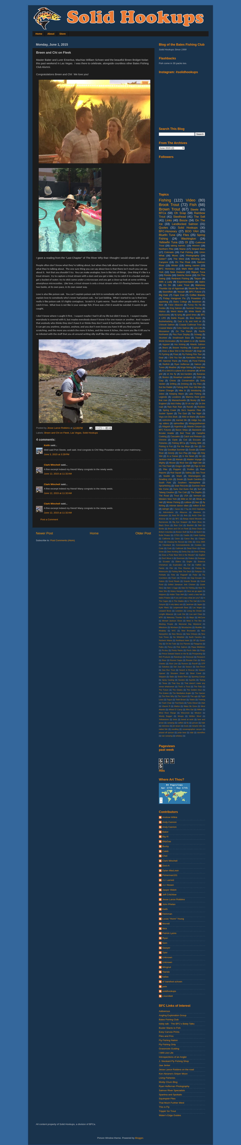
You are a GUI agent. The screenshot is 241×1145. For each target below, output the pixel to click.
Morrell (166, 923)
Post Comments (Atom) (62, 540)
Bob (200, 525)
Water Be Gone (190, 706)
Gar (196, 446)
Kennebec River (194, 357)
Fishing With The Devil (181, 571)
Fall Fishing (186, 252)
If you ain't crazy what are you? (187, 598)
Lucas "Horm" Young (173, 918)
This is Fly (164, 1107)
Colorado (169, 252)
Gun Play (183, 453)
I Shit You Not (175, 357)
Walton (177, 706)
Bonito (161, 529)
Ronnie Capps (176, 660)
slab (191, 732)
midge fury (196, 420)
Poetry (185, 361)
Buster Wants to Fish (170, 1028)
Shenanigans (194, 476)
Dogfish (202, 555)
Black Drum (164, 525)
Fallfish (198, 565)
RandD (190, 407)
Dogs (199, 351)
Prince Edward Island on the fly (175, 654)
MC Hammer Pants (168, 361)
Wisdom (198, 713)
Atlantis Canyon (194, 426)
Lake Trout (183, 285)
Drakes (191, 558)
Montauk (174, 627)
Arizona (162, 519)
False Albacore (175, 305)
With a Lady (165, 282)
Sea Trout (200, 473)
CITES (176, 535)
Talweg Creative (166, 492)
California (166, 539)
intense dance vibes (179, 505)
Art (170, 519)
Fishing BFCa (178, 443)
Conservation (188, 380)
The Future (163, 690)
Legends (163, 397)
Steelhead (179, 216)
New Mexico (177, 634)
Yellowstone (164, 719)
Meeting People (166, 624)
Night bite (197, 463)
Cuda (161, 548)
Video (190, 200)
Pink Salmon (181, 647)
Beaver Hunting (179, 347)
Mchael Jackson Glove (172, 621)
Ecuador (166, 561)
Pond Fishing (198, 361)
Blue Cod (178, 525)
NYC (174, 631)
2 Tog (186, 509)
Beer (161, 305)
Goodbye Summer (176, 450)
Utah (203, 703)
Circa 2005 (200, 542)
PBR (188, 466)
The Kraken (164, 693)
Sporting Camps (198, 677)
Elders (178, 561)
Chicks (173, 380)
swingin (165, 509)
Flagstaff (183, 575)
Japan (199, 604)
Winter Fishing (173, 502)
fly (188, 723)
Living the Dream (194, 611)
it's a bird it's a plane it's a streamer (178, 370)
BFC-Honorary (168, 231)
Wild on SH (186, 499)
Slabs (171, 677)
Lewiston (179, 611)
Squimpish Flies (167, 1098)
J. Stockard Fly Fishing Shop (174, 1061)
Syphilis (192, 680)
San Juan (177, 667)
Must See (184, 463)
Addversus (164, 1011)
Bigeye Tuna (198, 272)
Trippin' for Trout (167, 1111)
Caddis (186, 535)
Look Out (181, 614)
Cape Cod (178, 295)
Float (175, 354)
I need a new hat (194, 594)
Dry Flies (197, 384)
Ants (186, 515)
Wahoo (162, 311)
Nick (164, 928)
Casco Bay (189, 539)
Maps (191, 617)
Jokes (161, 394)
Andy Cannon (169, 822)
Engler (189, 561)
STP (203, 664)
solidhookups (169, 991)
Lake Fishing (195, 394)
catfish (180, 723)
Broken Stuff (181, 532)
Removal (190, 657)
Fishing (165, 200)
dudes (202, 417)
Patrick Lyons (169, 933)
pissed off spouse (166, 732)
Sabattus (166, 667)
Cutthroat (179, 548)
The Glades (177, 690)
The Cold (182, 492)
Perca (170, 647)
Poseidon (196, 298)
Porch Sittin (191, 650)
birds (175, 719)
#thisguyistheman (197, 423)
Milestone (163, 627)
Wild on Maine (188, 417)
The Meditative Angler (181, 693)
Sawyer (166, 948)
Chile (190, 542)
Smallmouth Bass (181, 338)
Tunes (162, 367)
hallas (165, 976)
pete (164, 986)
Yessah (181, 291)
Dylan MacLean (170, 870)
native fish (163, 729)
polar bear (182, 732)
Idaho (202, 282)
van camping (167, 736)
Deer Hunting (172, 552)
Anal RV (175, 515)
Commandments (183, 545)
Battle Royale (177, 318)
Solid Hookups (90, 432)
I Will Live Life (166, 1052)
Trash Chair (166, 703)
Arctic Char (197, 515)
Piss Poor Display (181, 334)
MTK (161, 617)
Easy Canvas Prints (169, 1032)
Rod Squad (175, 473)
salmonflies (179, 423)
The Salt (199, 216)
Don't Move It (167, 558)
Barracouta (163, 522)
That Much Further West (171, 1102)
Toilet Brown (181, 700)
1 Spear (176, 509)
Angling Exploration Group (172, 1015)
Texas (164, 683)
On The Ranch (184, 331)
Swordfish (168, 291)
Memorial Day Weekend (190, 624)
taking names (192, 265)
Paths (161, 647)
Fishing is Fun (166, 446)
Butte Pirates (164, 535)
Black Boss (197, 522)
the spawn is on (187, 341)
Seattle (166, 476)
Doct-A (166, 865)
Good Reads (174, 581)
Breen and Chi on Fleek (56, 432)
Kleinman (167, 914)
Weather (173, 367)
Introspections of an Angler (173, 1057)
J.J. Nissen (168, 885)
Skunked (163, 338)
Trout (176, 495)
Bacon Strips (182, 430)
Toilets (192, 700)
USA (186, 495)
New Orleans (191, 634)
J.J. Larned (168, 880)
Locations (176, 397)
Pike (165, 469)
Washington (188, 238)
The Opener (200, 693)
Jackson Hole (165, 459)
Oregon (178, 466)
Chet (164, 856)
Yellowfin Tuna (168, 242)
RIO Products (164, 657)
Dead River (192, 548)
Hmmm (196, 245)
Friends (183, 578)
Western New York (168, 499)
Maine (182, 249)
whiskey (179, 736)
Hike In (182, 390)
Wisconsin (185, 713)
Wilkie (199, 709)
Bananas (201, 374)
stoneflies (201, 732)
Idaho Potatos (165, 598)
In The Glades (178, 601)
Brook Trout (169, 204)
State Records (181, 486)
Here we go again (194, 591)
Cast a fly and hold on (189, 321)
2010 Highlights (198, 509)
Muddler (198, 627)
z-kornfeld (167, 996)
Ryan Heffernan (182, 364)
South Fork (165, 482)
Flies (186, 234)
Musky (193, 400)
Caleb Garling (199, 535)
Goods (192, 450)
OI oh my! (190, 403)
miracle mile (197, 726)
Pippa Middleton (198, 647)
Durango (201, 558)
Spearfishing (165, 486)
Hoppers (162, 594)
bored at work (187, 719)
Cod (185, 440)
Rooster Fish (191, 660)
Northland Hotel (182, 640)
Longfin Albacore (166, 614)
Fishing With (196, 443)
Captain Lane (198, 347)
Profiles (190, 469)
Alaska (202, 341)
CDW (199, 377)
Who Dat (189, 709)
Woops (180, 716)
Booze (183, 220)
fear (197, 502)
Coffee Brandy (197, 295)
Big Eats (163, 295)
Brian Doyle (197, 529)
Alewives (197, 512)
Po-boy (165, 650)
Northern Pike (166, 249)
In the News (188, 456)
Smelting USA (165, 479)
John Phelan (168, 904)
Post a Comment (49, 519)
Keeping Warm (176, 394)
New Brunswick (189, 631)
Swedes (181, 680)
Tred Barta (179, 703)
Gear (161, 357)
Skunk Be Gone (196, 288)
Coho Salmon (183, 328)
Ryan (165, 938)
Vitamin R (166, 706)
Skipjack (162, 677)
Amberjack (163, 515)
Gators (161, 581)
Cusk (169, 548)
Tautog (202, 680)
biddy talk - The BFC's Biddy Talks (176, 1023)
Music (175, 255)
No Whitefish (178, 637)
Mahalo (179, 459)
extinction (166, 420)
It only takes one (176, 604)
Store (62, 33)
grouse (195, 723)
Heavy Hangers (177, 591)
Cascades (175, 436)
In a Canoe (172, 456)
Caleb (165, 851)
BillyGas (166, 841)
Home (39, 33)
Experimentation (185, 282)
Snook (180, 479)
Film (171, 568)
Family (161, 568)
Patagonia (198, 644)
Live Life (198, 328)
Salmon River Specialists (172, 1090)
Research (201, 657)
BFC (177, 519)
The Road (164, 495)
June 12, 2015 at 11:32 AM (58, 473)
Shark (179, 476)
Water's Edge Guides (170, 1115)
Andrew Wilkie (169, 817)
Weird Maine (177, 311)
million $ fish (199, 505)
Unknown (167, 957)
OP (194, 640)
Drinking (185, 384)
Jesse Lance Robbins (173, 899)
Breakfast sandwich (182, 377)
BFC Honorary (167, 268)
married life (181, 420)
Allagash (166, 426)
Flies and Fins (166, 1036)
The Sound (182, 696)
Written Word (195, 716)
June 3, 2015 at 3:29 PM (56, 454)
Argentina (178, 426)
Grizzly (171, 453)
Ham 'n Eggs (172, 588)
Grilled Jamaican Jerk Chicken (181, 584)
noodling (175, 729)
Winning (195, 259)
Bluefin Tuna (167, 234)
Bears (165, 347)
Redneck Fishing (180, 278)
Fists (173, 575)
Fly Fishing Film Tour (192, 354)
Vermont (197, 495)
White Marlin (195, 311)
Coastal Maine (166, 328)
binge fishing (186, 367)
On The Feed (165, 466)
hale (203, 723)
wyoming (163, 301)
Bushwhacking (165, 321)
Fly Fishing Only (167, 1044)
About (50, 33)
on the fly (171, 374)
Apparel (166, 344)
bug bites (200, 367)
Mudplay (162, 631)
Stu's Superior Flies (191, 410)
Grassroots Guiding (169, 1048)
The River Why (168, 696)
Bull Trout (185, 433)
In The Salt (192, 601)
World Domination (167, 341)
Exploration (177, 565)
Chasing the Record (175, 542)
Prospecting (197, 654)
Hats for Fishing (188, 588)
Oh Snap (180, 213)
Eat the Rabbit (165, 387)
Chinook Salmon (167, 325)
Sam (164, 943)
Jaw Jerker (164, 1065)
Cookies (198, 545)
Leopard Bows (165, 611)
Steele (194, 209)
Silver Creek (195, 673)
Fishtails (162, 575)
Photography (192, 255)
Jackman (190, 604)
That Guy (176, 683)
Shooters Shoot (177, 673)
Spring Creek (169, 410)
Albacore (183, 512)
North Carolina (195, 637)
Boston (165, 377)
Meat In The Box (194, 621)
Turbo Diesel (192, 703)
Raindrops (178, 657)
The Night (196, 413)
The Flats (198, 687)
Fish (193, 204)
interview (165, 726)
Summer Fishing (194, 308)
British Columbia (166, 532)
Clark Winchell (52, 465)
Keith (47, 445)
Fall (188, 565)
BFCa (162, 213)
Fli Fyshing (164, 354)
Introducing (196, 390)
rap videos (164, 423)
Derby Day (186, 552)
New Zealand (177, 272)
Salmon (197, 364)
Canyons (163, 262)
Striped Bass (198, 249)
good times (191, 315)
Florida (167, 275)
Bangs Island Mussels (192, 519)
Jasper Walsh (169, 890)
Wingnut (166, 967)
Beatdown (196, 302)
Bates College (180, 302)
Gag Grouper (196, 578)
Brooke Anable (166, 433)
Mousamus (164, 331)
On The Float (182, 262)
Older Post (143, 533)
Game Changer (166, 390)
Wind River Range (167, 713)
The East (182, 413)
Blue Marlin (195, 318)
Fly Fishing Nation (168, 1040)
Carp (161, 380)
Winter (174, 265)
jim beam (176, 726)
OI (186, 242)
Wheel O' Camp (175, 709)
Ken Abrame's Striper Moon (173, 1073)
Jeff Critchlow (169, 894)
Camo (177, 539)
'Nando (166, 972)
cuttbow (187, 502)
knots (186, 726)
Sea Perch (200, 667)
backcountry (164, 315)
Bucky (165, 846)
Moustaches (187, 627)
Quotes (163, 227)
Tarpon (197, 278)
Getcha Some (184, 275)
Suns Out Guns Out (183, 489)
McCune (201, 617)
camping (170, 723)
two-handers (186, 374)
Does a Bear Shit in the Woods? (177, 351)
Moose (172, 463)
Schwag (198, 334)
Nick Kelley (176, 403)
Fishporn (198, 571)
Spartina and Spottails (170, 1094)
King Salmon (176, 308)
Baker (165, 832)
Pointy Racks (177, 650)
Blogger (139, 1138)
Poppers (177, 469)
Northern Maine (165, 640)
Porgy (202, 650)
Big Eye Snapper (180, 522)
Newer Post (44, 533)
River (164, 660)
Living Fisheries (167, 1078)
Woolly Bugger (165, 716)
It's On (167, 285)
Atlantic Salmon (197, 344)
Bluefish (190, 525)
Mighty (162, 463)
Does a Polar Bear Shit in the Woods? (178, 555)
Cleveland (167, 545)
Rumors (185, 664)
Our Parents (185, 644)
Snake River (183, 677)
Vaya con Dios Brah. (168, 417)
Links (168, 220)
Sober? (163, 259)
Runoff (195, 664)
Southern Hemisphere (189, 482)
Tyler (164, 952)
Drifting (173, 384)
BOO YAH (192, 231)
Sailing (188, 473)
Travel (198, 338)
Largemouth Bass (180, 607)
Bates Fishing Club (169, 1019)
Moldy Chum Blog (168, 1082)
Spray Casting (168, 680)
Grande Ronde (190, 581)
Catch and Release (193, 436)
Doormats (181, 558)
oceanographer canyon (192, 729)
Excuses (197, 440)
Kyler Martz (164, 607)
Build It (199, 532)
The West (178, 259)
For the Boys (183, 446)
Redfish (166, 364)
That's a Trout (184, 687)
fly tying (178, 315)
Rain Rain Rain (174, 407)
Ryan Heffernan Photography (174, 1086)
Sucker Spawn (166, 413)
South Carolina (194, 479)
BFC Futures (165, 430)
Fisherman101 (169, 875)
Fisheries (163, 443)
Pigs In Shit (199, 466)
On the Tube (171, 644)
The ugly (194, 696)
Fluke (195, 575)
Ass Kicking (180, 344)
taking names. (178, 245)
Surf (199, 489)
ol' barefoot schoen (172, 981)
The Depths (196, 492)
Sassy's (189, 667)
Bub (191, 532)
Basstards (197, 430)
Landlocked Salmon (185, 223)
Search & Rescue (187, 670)
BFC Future (195, 291)
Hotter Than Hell (177, 594)
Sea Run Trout (168, 670)
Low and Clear (195, 614)
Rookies (201, 407)
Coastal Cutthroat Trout (190, 325)
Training (201, 700)
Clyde (175, 440)
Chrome (162, 440)
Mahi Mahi (187, 268)
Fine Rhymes (184, 568)
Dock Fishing (199, 552)
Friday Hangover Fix (174, 298)
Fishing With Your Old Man (189, 387)
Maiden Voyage (194, 459)
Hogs (194, 453)
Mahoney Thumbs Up (176, 617)
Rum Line (173, 664)
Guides (162, 308)
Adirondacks (168, 512)
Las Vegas (75, 432)
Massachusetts (179, 400)
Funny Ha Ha (194, 305)
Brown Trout (169, 209)
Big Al (165, 836)
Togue (169, 700)
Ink (200, 456)
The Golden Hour (194, 690)
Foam (173, 578)
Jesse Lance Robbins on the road (176, 1069)
